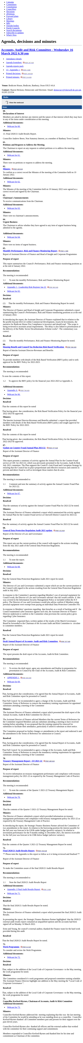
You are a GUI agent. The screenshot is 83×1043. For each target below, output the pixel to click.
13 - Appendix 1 (18, 70)
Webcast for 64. (13, 237)
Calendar (10, 2)
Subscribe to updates (15, 33)
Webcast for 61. (13, 155)
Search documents (14, 30)
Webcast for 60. (13, 126)
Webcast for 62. (13, 182)
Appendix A (18, 390)
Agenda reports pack (14, 66)
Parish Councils (13, 28)
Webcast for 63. (13, 208)
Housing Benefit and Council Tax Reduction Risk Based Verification (39, 347)
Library (9, 19)
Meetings (10, 21)
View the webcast (16, 103)
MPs (8, 23)
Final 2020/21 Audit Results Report (25, 851)
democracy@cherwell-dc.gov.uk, (67, 90)
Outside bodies (12, 26)
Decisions (10, 11)
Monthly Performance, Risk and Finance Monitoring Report (35, 251)
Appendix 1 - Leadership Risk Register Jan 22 (32, 287)
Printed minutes (18, 77)
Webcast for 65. (13, 291)
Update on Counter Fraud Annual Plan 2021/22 (30, 448)
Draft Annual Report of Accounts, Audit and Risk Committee (36, 641)
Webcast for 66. (13, 394)
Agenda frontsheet (20, 62)
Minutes (13, 169)
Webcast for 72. (13, 957)
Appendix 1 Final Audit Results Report (29, 889)
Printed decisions (19, 73)
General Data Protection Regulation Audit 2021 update (34, 530)
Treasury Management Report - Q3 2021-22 (29, 761)
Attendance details (14, 59)
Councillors (11, 9)
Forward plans (12, 16)
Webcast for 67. (13, 493)
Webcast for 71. (13, 893)
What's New (11, 35)
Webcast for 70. (13, 797)
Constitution (11, 7)
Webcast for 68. (13, 567)
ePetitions (10, 14)
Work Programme (17, 947)
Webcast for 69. (13, 682)
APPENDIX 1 (19, 678)
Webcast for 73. (13, 1007)
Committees (11, 4)
